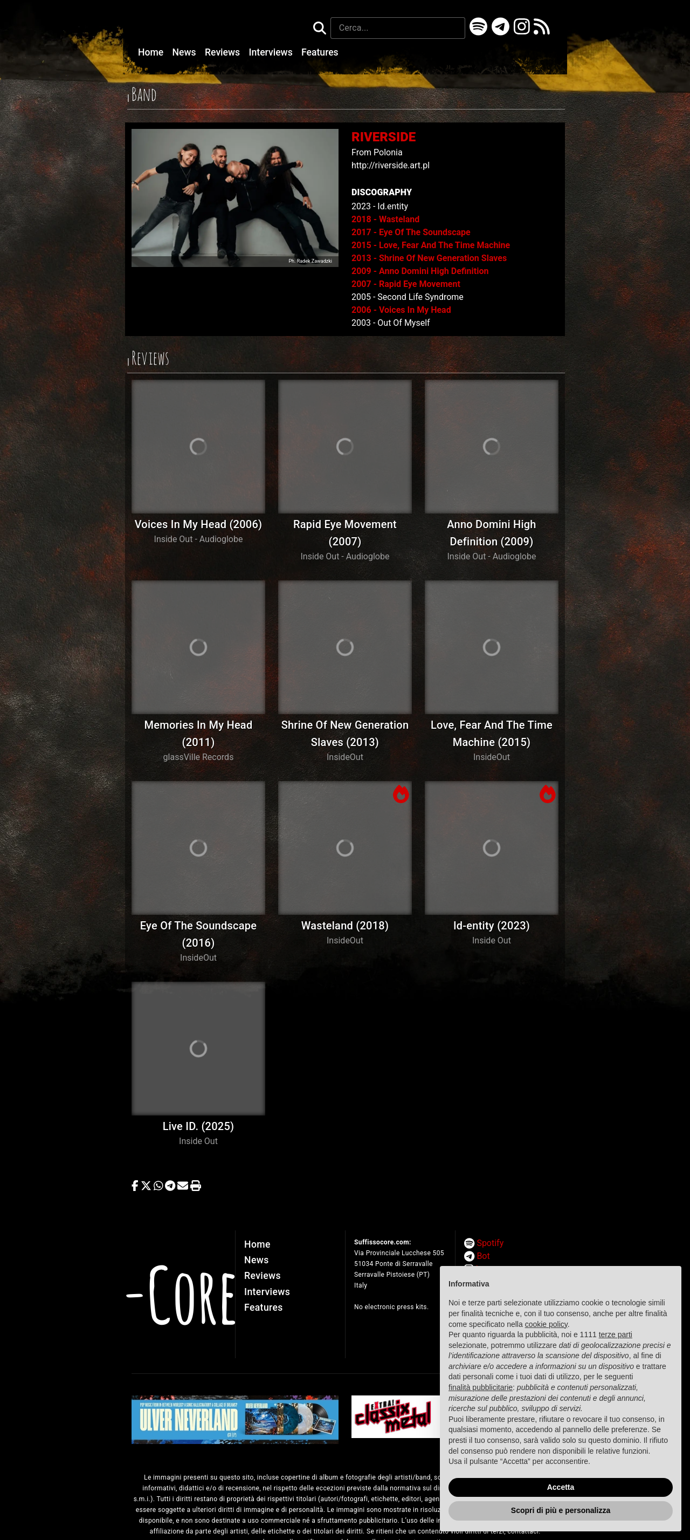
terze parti (615, 1334)
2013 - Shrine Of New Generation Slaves (429, 258)
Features (320, 52)
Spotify (490, 1243)
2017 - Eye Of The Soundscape (411, 232)
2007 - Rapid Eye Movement (405, 284)
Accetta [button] (561, 1487)
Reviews (224, 52)
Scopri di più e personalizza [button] (560, 1510)
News (185, 52)
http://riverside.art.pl (390, 165)
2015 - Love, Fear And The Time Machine (430, 245)
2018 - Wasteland (385, 219)
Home (152, 52)
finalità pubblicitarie (480, 1387)
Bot (483, 1256)
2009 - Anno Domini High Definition (419, 271)
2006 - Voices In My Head (401, 310)
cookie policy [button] (546, 1324)
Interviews (272, 52)
